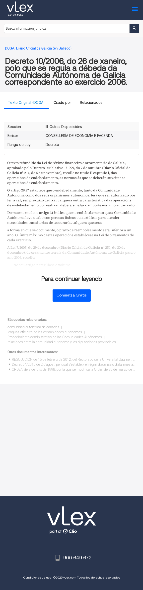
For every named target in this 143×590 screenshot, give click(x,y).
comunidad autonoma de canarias (33, 327)
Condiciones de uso (37, 577)
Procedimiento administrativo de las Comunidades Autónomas (54, 337)
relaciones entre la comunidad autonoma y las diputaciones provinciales (61, 342)
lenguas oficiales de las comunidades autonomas (44, 332)
